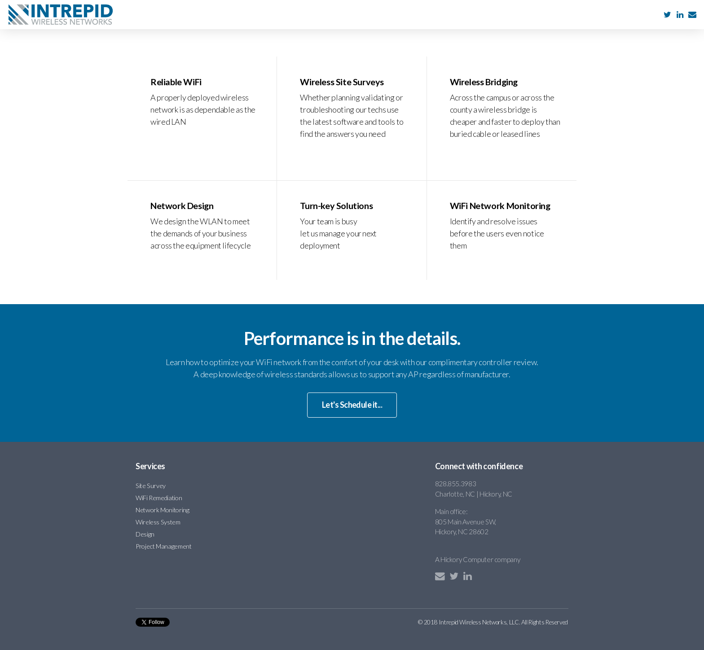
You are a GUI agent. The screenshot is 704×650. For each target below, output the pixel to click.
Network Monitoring (162, 509)
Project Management (164, 546)
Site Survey (151, 485)
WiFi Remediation (159, 497)
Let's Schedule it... (352, 405)
